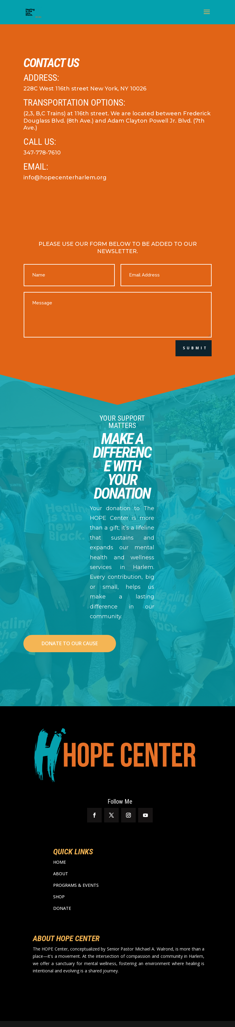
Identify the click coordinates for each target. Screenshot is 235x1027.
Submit (195, 348)
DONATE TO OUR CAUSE (70, 643)
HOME (59, 862)
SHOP (59, 897)
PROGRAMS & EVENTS (76, 885)
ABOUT (60, 873)
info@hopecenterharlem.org (65, 177)
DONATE (62, 908)
